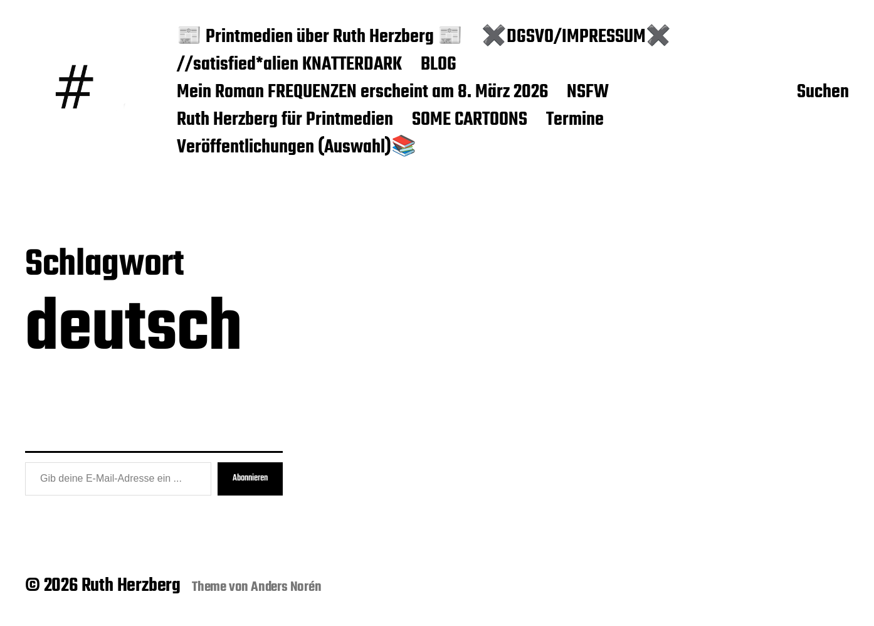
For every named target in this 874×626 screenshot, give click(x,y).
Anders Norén (286, 587)
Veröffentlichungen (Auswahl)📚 (296, 148)
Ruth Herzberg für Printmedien (285, 120)
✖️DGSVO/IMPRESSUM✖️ (576, 37)
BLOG (438, 65)
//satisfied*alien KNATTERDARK (289, 65)
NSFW (588, 92)
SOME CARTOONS (469, 120)
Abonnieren (250, 478)
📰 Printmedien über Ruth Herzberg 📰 (320, 37)
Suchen (823, 92)
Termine (575, 120)
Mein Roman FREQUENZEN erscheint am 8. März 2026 (362, 92)
